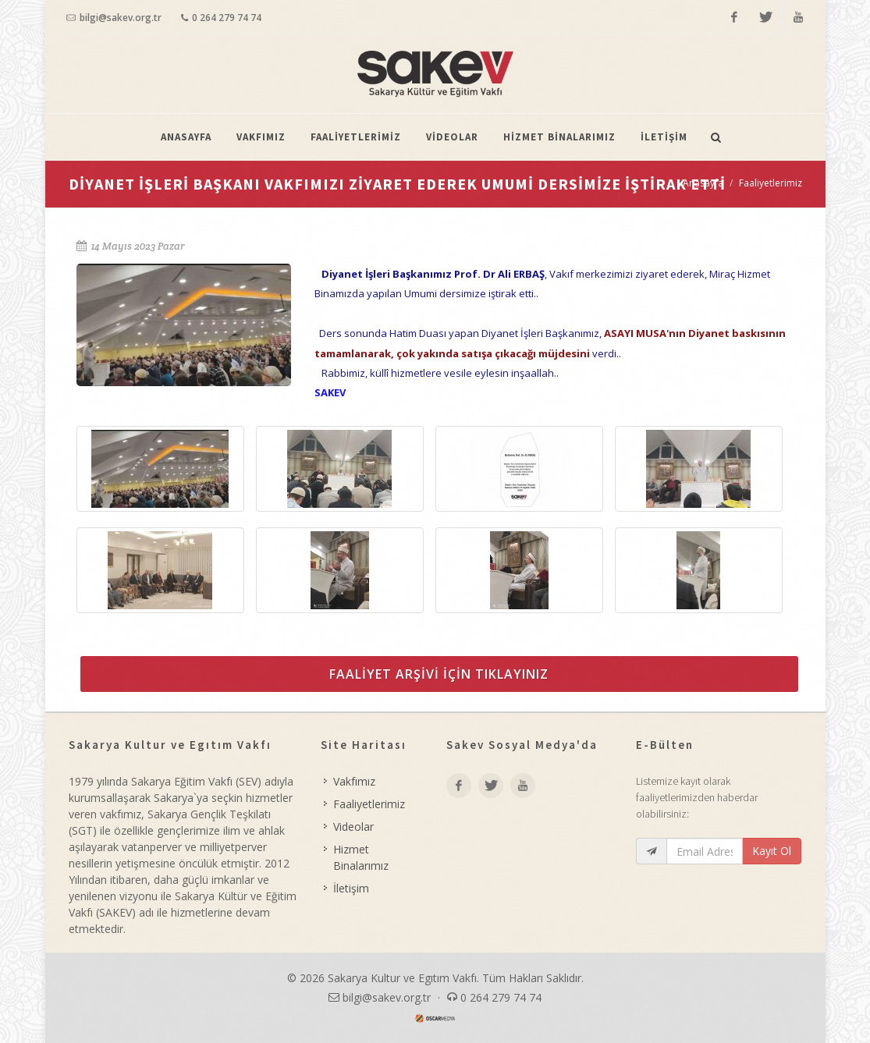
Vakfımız (354, 781)
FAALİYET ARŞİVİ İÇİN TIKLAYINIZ (439, 674)
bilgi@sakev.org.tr (114, 18)
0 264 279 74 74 (221, 18)
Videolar (353, 826)
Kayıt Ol (771, 850)
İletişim (351, 888)
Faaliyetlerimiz (770, 183)
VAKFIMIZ (261, 137)
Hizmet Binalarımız (361, 857)
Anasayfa (703, 183)
